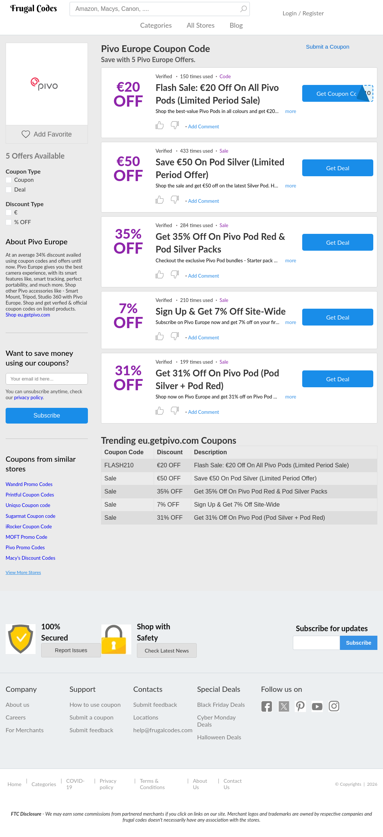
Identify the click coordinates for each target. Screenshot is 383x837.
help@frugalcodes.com (159, 729)
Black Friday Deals (221, 704)
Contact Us (233, 784)
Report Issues (71, 650)
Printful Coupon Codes (30, 495)
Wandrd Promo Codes (29, 484)
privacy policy (28, 397)
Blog (236, 25)
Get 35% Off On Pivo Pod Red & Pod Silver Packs (220, 242)
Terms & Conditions (152, 784)
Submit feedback (91, 729)
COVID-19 (75, 784)
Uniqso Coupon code (28, 505)
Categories (156, 25)
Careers (16, 717)
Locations (145, 717)
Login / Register (303, 12)
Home (14, 784)
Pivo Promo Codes (25, 547)
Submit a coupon (92, 717)
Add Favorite (47, 134)
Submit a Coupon (327, 46)
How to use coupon (95, 704)
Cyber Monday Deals (216, 721)
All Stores (201, 25)
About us (17, 704)
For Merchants (25, 729)
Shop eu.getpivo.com (28, 315)
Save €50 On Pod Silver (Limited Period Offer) (220, 168)
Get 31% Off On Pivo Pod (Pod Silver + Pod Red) (217, 379)
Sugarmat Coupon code (30, 516)
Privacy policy (108, 784)
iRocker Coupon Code (29, 526)
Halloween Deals (219, 736)
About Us (200, 784)
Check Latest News (167, 650)
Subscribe (358, 643)
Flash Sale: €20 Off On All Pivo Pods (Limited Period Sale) (217, 94)
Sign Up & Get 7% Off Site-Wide (221, 311)
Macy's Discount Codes (30, 558)
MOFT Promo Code (26, 537)
